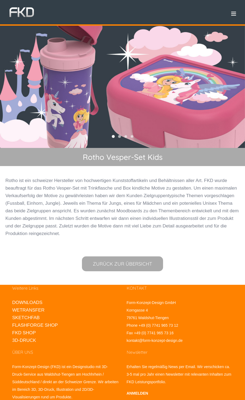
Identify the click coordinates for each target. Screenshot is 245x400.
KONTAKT (137, 288)
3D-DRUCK (24, 340)
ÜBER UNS (22, 352)
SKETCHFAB (26, 317)
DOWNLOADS (27, 302)
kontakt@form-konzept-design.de (155, 340)
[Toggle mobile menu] (234, 13)
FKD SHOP (24, 332)
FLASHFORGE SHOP (35, 325)
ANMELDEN (137, 393)
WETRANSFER (28, 310)
